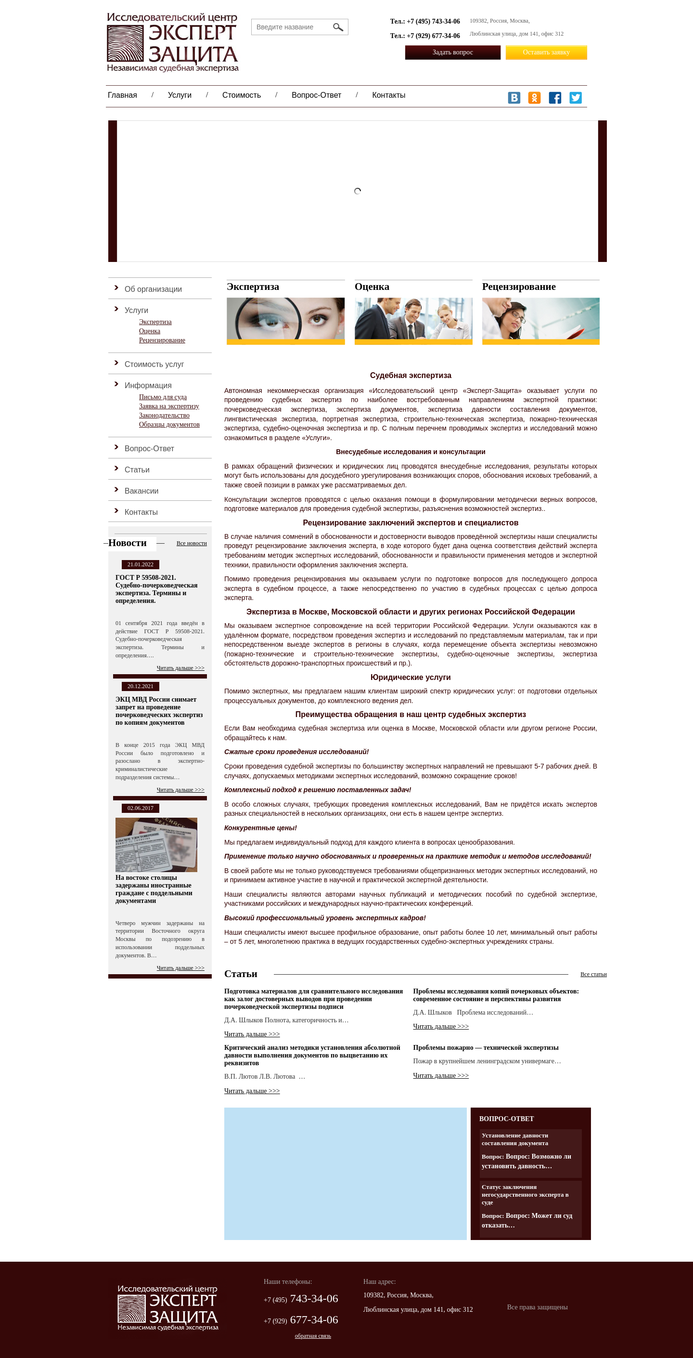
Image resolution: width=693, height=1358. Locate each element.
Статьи (137, 470)
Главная (122, 95)
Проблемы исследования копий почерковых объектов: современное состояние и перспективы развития (496, 995)
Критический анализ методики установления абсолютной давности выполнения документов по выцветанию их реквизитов (312, 1055)
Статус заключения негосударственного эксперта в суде (525, 1194)
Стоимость (241, 95)
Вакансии (142, 491)
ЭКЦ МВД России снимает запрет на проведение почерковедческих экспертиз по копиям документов (159, 711)
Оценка (149, 331)
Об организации (153, 289)
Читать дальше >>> (181, 668)
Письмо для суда (163, 397)
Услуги (180, 95)
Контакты (388, 95)
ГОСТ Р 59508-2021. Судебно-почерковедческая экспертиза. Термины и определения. (157, 589)
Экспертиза (155, 322)
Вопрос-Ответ (316, 95)
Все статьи (593, 974)
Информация (148, 385)
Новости (127, 542)
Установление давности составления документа (515, 1139)
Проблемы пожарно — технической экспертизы (486, 1047)
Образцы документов (169, 424)
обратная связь (313, 1335)
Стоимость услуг (154, 364)
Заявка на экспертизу (169, 406)
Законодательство (164, 415)
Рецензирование (162, 340)
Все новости (192, 543)
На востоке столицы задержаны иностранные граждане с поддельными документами (154, 889)
